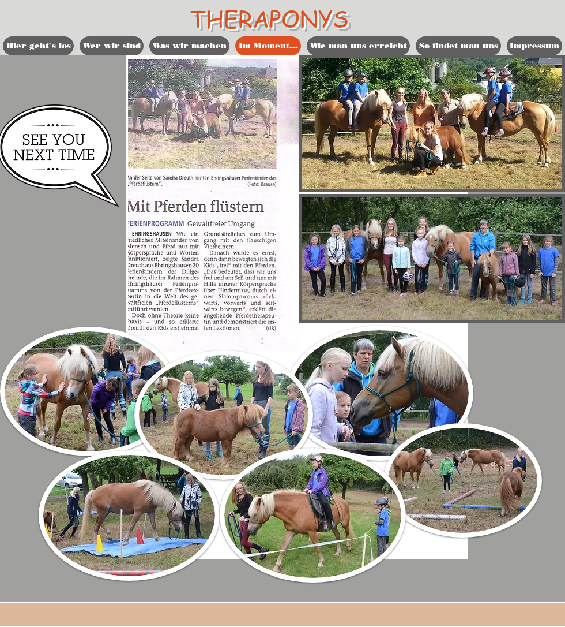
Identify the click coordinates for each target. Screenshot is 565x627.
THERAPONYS (269, 18)
